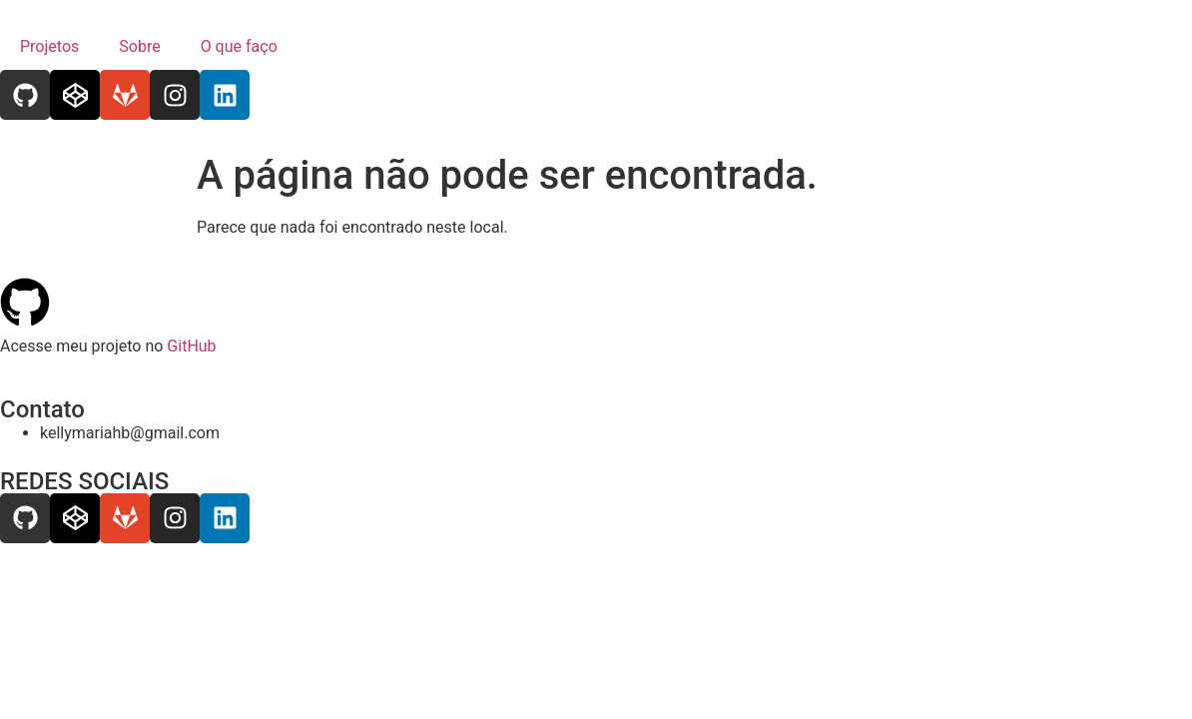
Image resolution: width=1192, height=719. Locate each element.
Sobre (139, 46)
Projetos (49, 46)
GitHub (191, 346)
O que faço (239, 46)
